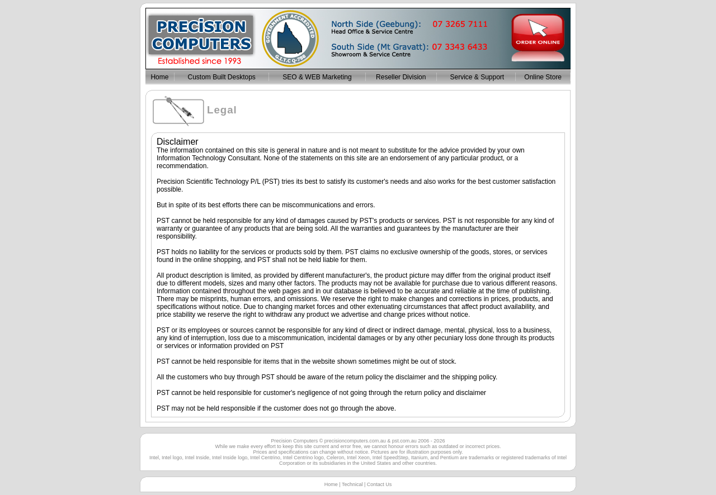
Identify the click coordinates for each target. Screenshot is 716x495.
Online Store (543, 77)
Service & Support (476, 77)
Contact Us (379, 484)
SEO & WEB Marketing (316, 77)
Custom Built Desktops (221, 77)
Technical (352, 484)
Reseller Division (401, 77)
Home (159, 77)
